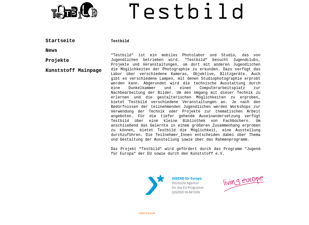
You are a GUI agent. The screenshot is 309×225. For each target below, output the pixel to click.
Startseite (60, 41)
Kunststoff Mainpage (73, 70)
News (51, 50)
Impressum (147, 213)
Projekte (57, 60)
